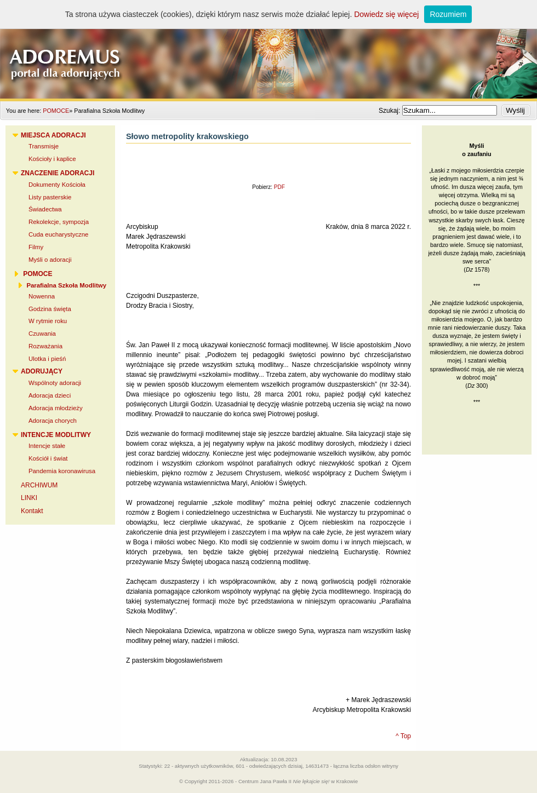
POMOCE (56, 110)
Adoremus (268, 49)
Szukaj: (390, 110)
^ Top (403, 736)
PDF (279, 187)
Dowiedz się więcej (386, 14)
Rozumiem (448, 14)
